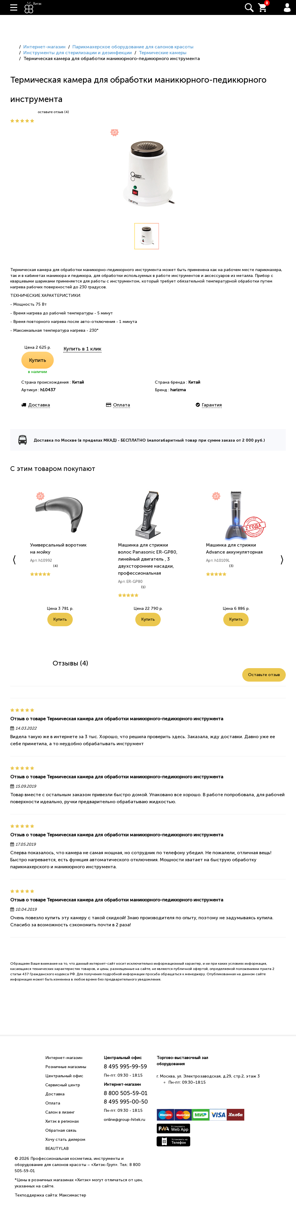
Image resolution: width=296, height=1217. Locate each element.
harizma (178, 389)
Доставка (55, 1094)
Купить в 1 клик (82, 348)
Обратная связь (61, 1130)
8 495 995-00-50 (126, 1101)
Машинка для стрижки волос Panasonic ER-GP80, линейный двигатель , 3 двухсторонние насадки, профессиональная (147, 559)
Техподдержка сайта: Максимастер (50, 1195)
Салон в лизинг (60, 1112)
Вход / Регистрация (287, 7)
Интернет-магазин (63, 1057)
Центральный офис (64, 1075)
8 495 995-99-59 (125, 1066)
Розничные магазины (65, 1066)
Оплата (52, 1103)
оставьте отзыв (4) (53, 112)
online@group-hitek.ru (124, 1119)
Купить (37, 360)
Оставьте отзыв (264, 674)
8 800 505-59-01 (126, 1093)
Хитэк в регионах (62, 1121)
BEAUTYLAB (57, 1148)
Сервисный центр (62, 1084)
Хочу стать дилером (65, 1139)
